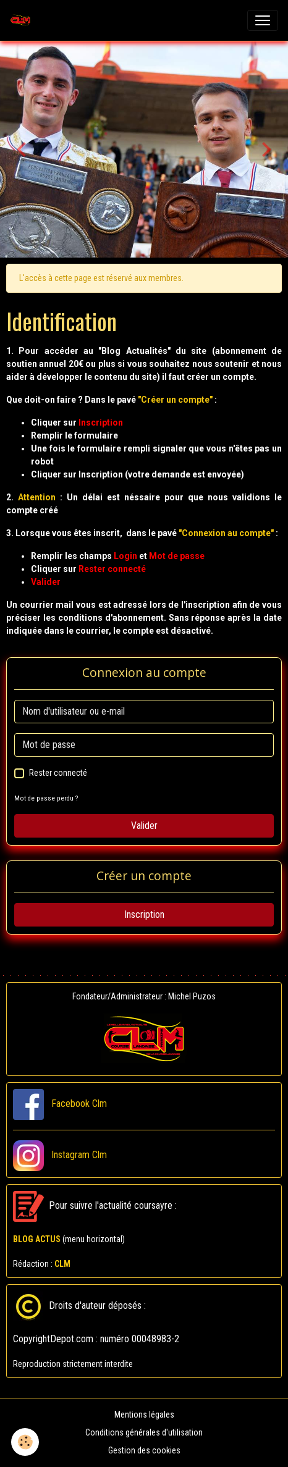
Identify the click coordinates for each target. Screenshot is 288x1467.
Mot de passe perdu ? (46, 798)
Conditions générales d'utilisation (144, 1432)
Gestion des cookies (144, 1450)
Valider (144, 825)
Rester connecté (58, 773)
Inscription (144, 914)
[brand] (23, 20)
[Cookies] (25, 1442)
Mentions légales (144, 1414)
